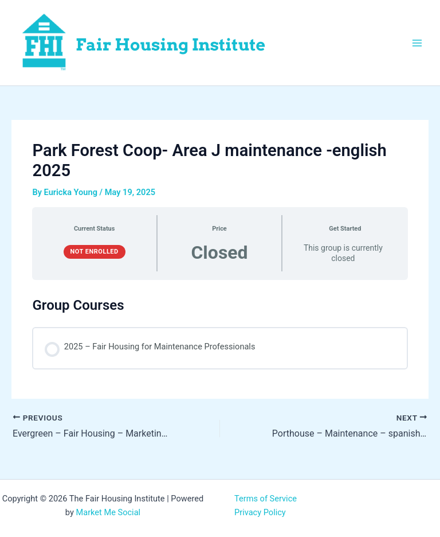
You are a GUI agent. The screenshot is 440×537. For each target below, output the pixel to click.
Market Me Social (108, 512)
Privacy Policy (260, 512)
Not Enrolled (94, 251)
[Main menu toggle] (417, 42)
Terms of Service (265, 498)
